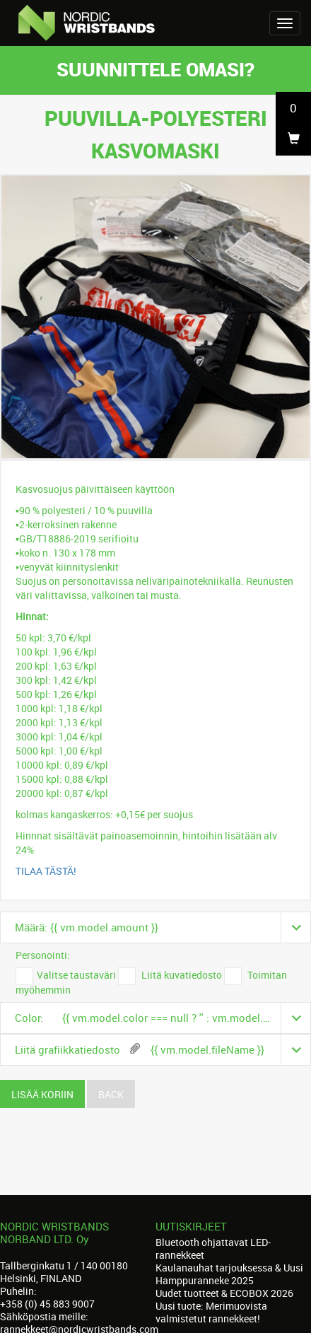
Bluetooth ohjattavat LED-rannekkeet (213, 1248)
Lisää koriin (42, 1094)
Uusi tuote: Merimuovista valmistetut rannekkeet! (211, 1312)
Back (111, 1094)
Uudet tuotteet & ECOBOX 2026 (224, 1293)
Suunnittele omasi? (155, 68)
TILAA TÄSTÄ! (46, 871)
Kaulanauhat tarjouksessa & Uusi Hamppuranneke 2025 (229, 1274)
